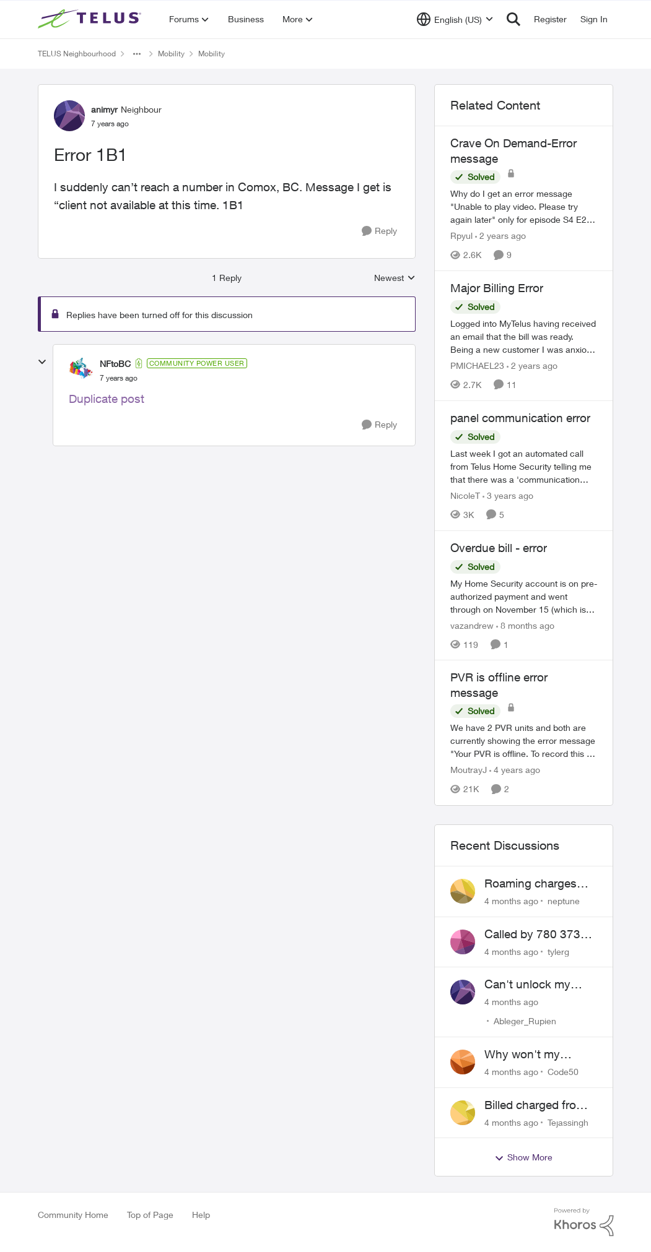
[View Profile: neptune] (462, 891)
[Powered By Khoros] (584, 1222)
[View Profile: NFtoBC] (81, 370)
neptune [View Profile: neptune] (564, 901)
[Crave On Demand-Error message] (524, 206)
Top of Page (150, 1214)
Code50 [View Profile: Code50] (563, 1071)
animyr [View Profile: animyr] (104, 109)
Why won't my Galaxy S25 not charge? (524, 1054)
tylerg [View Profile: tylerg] (558, 951)
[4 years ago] (514, 770)
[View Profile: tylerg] (462, 942)
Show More (523, 1157)
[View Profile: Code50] (462, 1062)
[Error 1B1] (119, 378)
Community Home (73, 1214)
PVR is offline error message (499, 684)
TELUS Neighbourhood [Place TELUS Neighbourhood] (77, 53)
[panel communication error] (524, 466)
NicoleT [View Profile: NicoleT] (465, 495)
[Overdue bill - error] (524, 595)
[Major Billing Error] (524, 336)
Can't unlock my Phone (527, 984)
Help (201, 1214)
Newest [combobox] (395, 278)
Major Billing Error (496, 288)
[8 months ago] (525, 624)
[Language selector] (455, 19)
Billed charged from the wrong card (535, 1105)
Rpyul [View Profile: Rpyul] (461, 235)
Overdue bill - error (498, 548)
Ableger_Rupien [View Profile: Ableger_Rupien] (525, 1021)
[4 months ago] (511, 900)
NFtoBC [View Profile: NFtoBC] (115, 363)
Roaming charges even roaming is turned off (530, 883)
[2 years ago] (500, 235)
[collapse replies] (42, 362)
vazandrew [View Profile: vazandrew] (472, 625)
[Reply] (379, 231)
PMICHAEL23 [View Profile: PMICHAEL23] (477, 365)
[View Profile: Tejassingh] (462, 1112)
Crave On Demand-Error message (513, 150)
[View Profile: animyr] (69, 115)
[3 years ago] (508, 495)
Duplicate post (106, 398)
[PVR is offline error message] (524, 741)
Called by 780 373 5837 (532, 934)
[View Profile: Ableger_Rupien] (462, 992)
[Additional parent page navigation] (136, 54)
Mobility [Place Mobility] (171, 53)
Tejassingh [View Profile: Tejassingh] (568, 1121)
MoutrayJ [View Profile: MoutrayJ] (468, 770)
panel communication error (520, 418)
